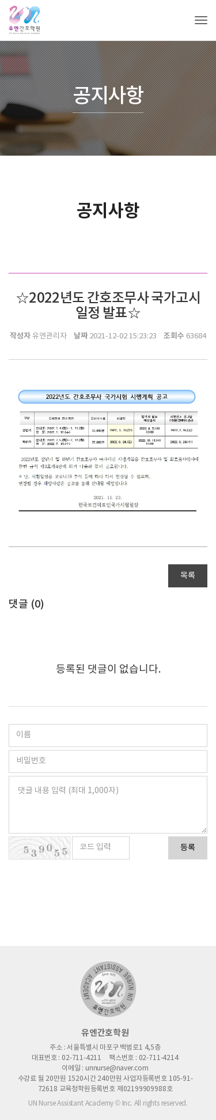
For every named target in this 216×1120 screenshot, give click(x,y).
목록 (187, 575)
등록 (187, 848)
